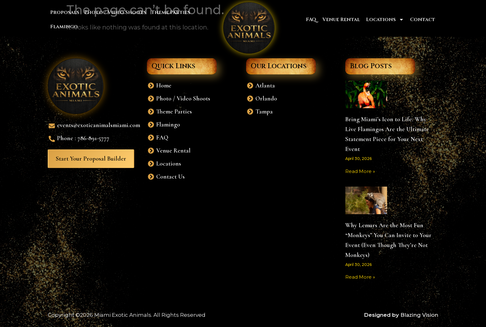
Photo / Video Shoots (115, 12)
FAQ (311, 19)
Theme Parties (170, 12)
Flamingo (64, 26)
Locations (385, 19)
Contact (422, 19)
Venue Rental (341, 19)
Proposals (64, 12)
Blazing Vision (419, 315)
